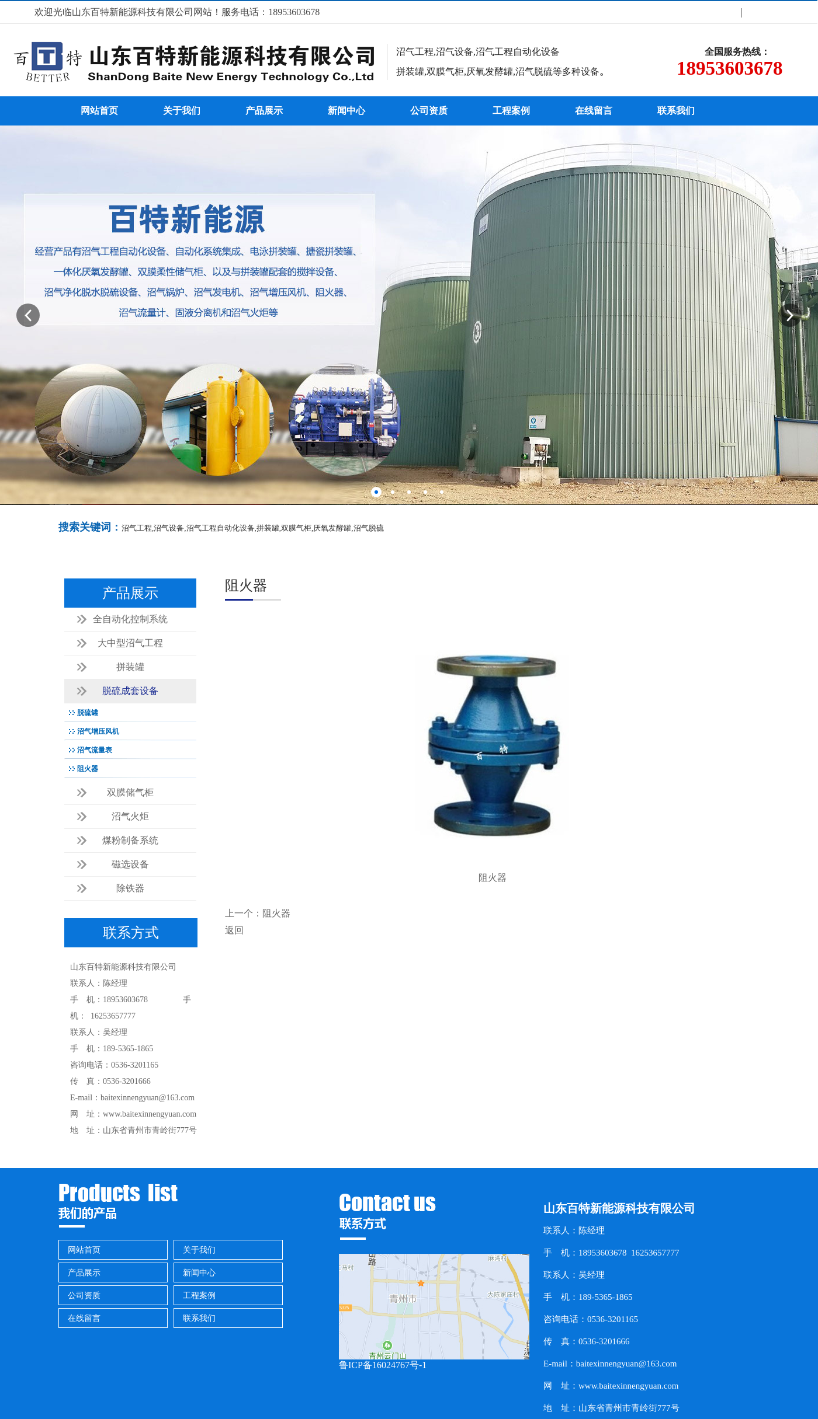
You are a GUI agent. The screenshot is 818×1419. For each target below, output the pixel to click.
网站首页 (99, 111)
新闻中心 (346, 111)
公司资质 (429, 111)
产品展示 (264, 111)
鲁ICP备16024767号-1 (383, 1365)
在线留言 (593, 111)
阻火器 (276, 913)
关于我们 (720, 12)
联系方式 (763, 12)
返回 (234, 930)
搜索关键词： (90, 527)
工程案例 (511, 111)
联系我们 (676, 111)
